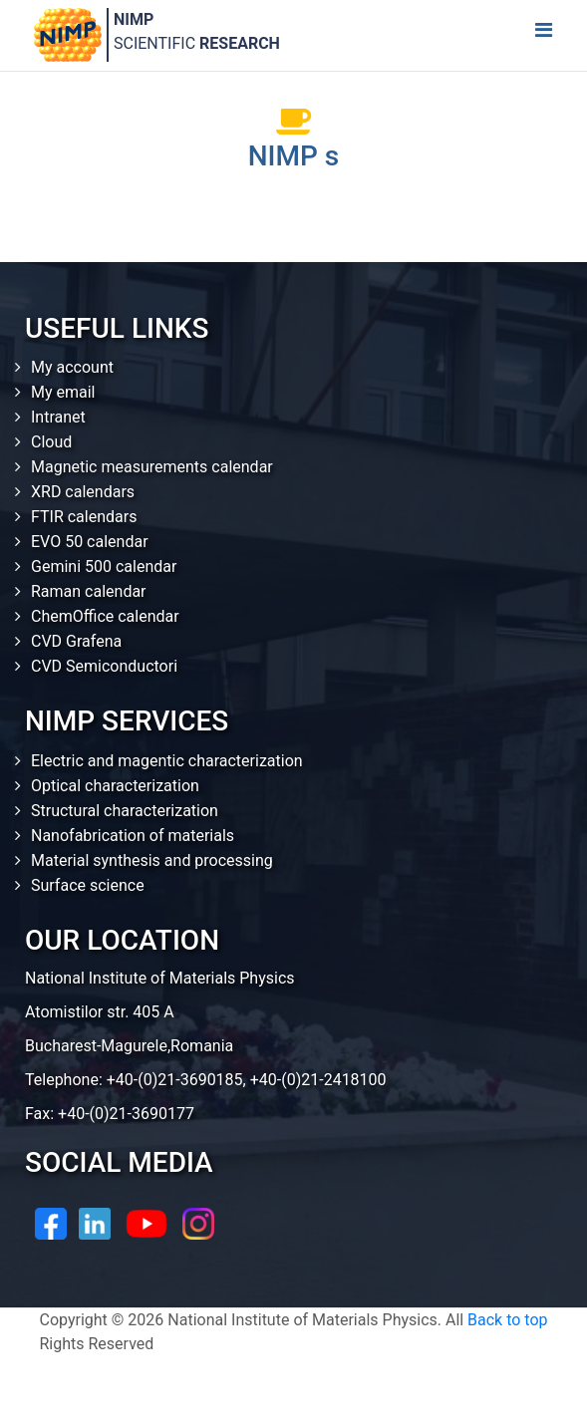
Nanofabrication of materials (132, 835)
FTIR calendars (84, 516)
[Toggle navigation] (543, 35)
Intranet (58, 417)
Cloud (51, 441)
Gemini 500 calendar (103, 566)
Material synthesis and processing (152, 860)
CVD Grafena (76, 641)
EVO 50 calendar (89, 541)
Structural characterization (124, 810)
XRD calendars (83, 491)
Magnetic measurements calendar (152, 466)
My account (72, 367)
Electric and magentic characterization (167, 760)
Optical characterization (115, 785)
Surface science (88, 885)
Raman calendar (89, 591)
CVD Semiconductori (104, 666)
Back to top (507, 1319)
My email (63, 392)
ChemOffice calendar (105, 616)
